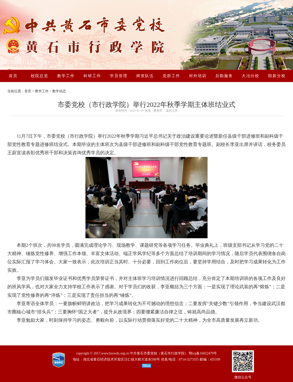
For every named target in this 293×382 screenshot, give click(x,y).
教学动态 (59, 91)
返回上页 (172, 110)
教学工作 (42, 91)
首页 (27, 91)
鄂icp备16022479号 (203, 353)
